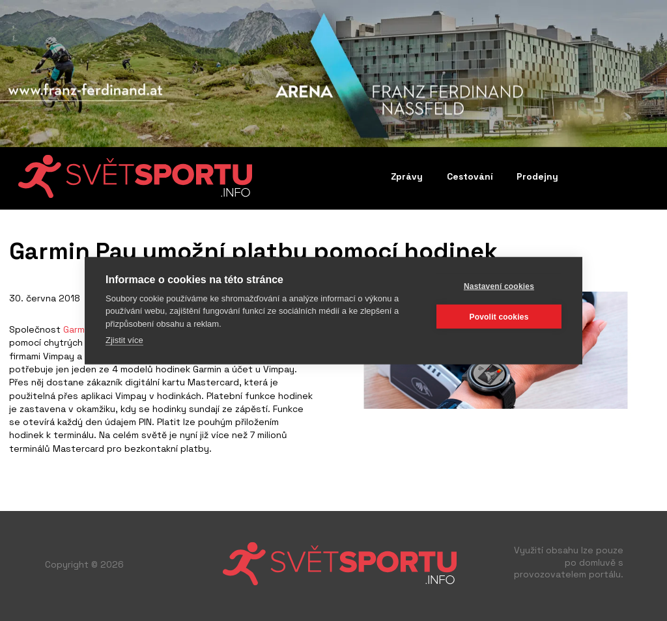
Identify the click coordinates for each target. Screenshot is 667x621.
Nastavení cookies (499, 285)
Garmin (77, 329)
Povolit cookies (498, 316)
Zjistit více (124, 340)
